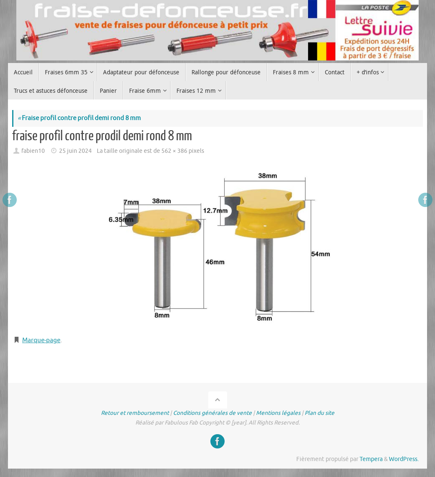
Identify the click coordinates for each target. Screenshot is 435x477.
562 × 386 (174, 151)
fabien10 (33, 151)
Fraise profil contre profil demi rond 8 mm (79, 118)
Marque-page (41, 340)
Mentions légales (278, 413)
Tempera (371, 459)
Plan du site (319, 413)
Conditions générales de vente (212, 413)
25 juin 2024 (75, 151)
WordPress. (404, 459)
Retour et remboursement (135, 413)
